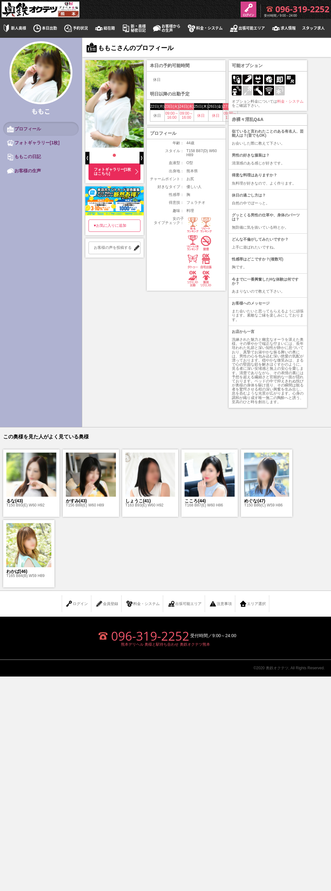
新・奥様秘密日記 (133, 28)
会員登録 (106, 604)
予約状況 (75, 28)
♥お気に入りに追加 (110, 225)
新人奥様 (14, 28)
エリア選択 (252, 604)
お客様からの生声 (166, 28)
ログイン (76, 604)
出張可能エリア (247, 28)
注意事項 (220, 604)
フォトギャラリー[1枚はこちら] (112, 171)
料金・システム (205, 28)
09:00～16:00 (172, 115)
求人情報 (283, 28)
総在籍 (104, 28)
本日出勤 (44, 28)
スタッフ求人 (313, 28)
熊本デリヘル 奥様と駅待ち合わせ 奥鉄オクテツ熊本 (165, 644)
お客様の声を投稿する (113, 247)
